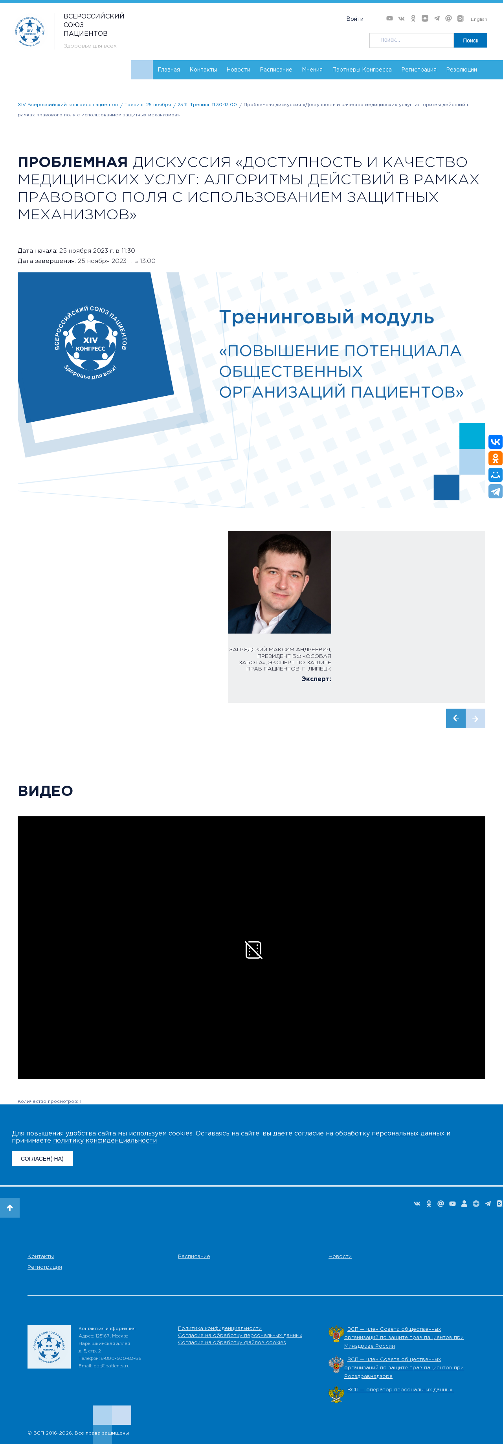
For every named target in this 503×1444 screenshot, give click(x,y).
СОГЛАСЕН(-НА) (42, 1159)
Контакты (203, 70)
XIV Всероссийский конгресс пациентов (68, 105)
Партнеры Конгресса (362, 70)
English (479, 19)
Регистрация (419, 70)
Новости (238, 70)
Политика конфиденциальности (220, 1328)
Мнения (312, 70)
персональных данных (408, 1134)
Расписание (276, 70)
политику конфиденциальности (105, 1141)
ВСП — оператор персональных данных (400, 1390)
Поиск (470, 40)
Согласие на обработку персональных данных (240, 1336)
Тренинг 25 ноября (148, 105)
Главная (169, 70)
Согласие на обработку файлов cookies (232, 1343)
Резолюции (461, 70)
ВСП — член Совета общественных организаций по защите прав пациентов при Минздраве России (404, 1337)
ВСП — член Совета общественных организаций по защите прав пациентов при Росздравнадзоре (404, 1368)
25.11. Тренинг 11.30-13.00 (207, 105)
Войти (354, 19)
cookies (181, 1134)
